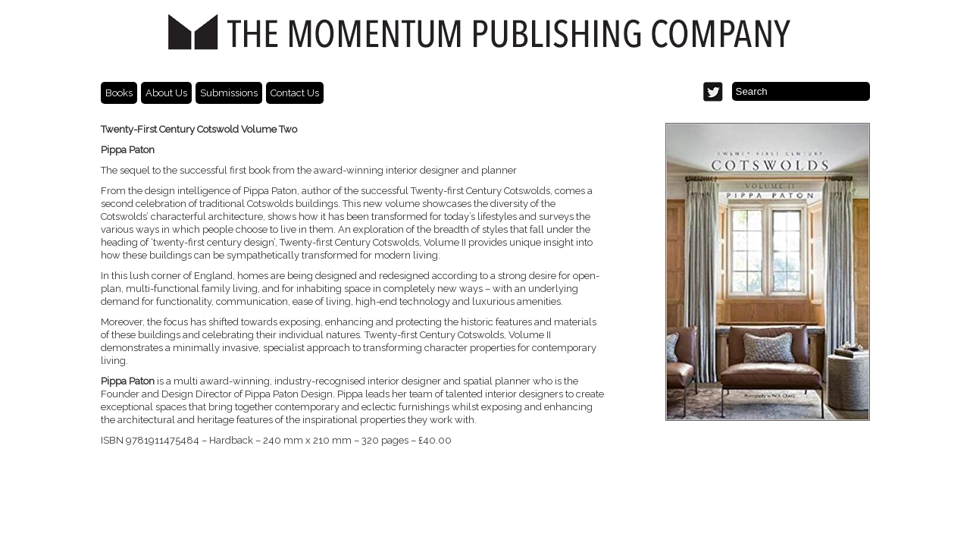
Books (119, 93)
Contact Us (295, 93)
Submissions (229, 93)
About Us (166, 93)
